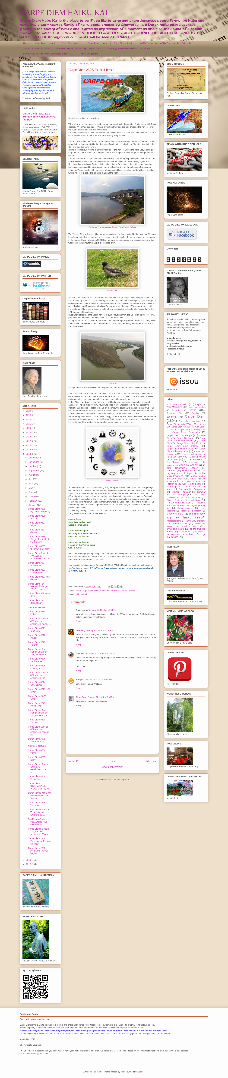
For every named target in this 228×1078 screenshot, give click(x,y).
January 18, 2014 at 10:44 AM (98, 679)
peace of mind (185, 532)
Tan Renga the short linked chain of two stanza (128, 48)
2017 (29, 441)
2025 (29, 411)
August (32, 475)
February (33, 501)
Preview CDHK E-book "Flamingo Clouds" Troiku (78, 48)
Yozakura (201, 502)
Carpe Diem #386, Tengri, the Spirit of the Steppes (38, 539)
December (33, 457)
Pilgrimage (172, 486)
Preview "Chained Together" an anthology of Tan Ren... (48, 54)
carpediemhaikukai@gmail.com (34, 1053)
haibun (195, 513)
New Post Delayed (37, 607)
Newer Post (74, 761)
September (34, 470)
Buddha (195, 413)
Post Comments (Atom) (118, 779)
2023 (29, 415)
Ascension (176, 410)
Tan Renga (179, 494)
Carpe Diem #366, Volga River (37, 777)
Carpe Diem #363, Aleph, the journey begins (38, 851)
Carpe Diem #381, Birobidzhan (37, 601)
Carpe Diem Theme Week (180, 448)
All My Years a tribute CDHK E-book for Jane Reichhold (165, 43)
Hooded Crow (112, 290)
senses (174, 537)
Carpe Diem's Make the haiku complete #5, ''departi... (39, 796)
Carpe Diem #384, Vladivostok (37, 564)
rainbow (189, 534)
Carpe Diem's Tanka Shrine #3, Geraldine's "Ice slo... (38, 768)
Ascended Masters (197, 407)
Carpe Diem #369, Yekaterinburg (37, 740)
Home (26, 43)
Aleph (78, 591)
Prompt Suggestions (89, 54)
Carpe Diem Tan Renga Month (186, 439)
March (31, 496)
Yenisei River (112, 383)
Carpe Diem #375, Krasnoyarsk (37, 667)
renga (203, 534)
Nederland (82, 594)
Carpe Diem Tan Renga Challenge (186, 436)
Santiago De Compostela (192, 489)
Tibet (198, 497)
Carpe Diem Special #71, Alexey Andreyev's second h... (38, 731)
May (30, 488)
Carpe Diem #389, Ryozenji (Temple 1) (39, 510)
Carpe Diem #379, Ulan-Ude (37, 629)
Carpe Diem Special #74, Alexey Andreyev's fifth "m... (39, 556)
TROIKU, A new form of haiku (36, 48)
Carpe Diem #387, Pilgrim (37, 524)
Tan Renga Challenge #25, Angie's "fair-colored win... (38, 822)
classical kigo (175, 513)
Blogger (140, 1072)
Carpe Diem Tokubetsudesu (186, 450)
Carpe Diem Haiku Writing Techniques (186, 424)
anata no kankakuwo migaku (184, 505)
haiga (169, 517)
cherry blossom (185, 508)
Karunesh (171, 470)
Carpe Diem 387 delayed (36, 531)
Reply (78, 621)
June (31, 483)
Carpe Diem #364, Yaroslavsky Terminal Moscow (39, 841)
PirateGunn (81, 697)
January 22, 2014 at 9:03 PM (101, 697)
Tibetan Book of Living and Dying (183, 500)
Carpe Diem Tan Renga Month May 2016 (186, 442)
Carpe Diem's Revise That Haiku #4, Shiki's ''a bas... (38, 812)
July (30, 479)
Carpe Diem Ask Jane (189, 421)
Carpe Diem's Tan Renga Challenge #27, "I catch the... (38, 652)
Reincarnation (106, 591)
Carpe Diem (87, 591)
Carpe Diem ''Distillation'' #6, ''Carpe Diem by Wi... (39, 786)
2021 (29, 423)
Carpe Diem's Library (97, 43)
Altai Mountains (174, 407)
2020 (29, 428)
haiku (96, 591)
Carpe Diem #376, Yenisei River (37, 660)
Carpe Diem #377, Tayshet (37, 643)
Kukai (203, 471)
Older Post (150, 761)
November (33, 462)
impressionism (174, 521)
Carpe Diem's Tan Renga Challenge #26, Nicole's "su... (38, 713)
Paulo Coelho (193, 481)
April (31, 492)
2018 (29, 436)
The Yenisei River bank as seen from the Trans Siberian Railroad (112, 227)
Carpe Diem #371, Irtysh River (37, 704)
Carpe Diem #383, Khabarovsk (37, 571)
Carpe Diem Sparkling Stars (192, 429)
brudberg (80, 630)
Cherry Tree (185, 454)
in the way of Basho (196, 521)
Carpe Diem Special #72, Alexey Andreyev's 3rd (38, 675)
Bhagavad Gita (174, 413)
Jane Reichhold (188, 465)
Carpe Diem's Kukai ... (124, 43)
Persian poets (194, 484)
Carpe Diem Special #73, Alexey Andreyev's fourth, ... (39, 621)
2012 (29, 864)
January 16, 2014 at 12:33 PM (102, 610)
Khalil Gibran (188, 470)
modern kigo (189, 526)
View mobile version (112, 767)
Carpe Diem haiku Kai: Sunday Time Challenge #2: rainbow (39, 116)
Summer (201, 492)
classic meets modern (191, 511)
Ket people (106, 297)
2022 (29, 419)
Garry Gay (182, 457)
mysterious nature (175, 529)
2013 (29, 860)
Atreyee (80, 679)
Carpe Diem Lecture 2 (71, 43)
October (32, 466)
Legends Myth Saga (181, 473)
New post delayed (37, 746)
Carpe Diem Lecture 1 (45, 43)
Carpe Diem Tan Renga (179, 435)
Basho (192, 410)
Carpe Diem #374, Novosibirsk (37, 683)
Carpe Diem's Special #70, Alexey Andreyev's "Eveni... (39, 831)
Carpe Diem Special (185, 432)
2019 (29, 432)
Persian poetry (174, 484)
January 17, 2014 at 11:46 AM (102, 653)
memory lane (180, 523)
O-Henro (191, 478)
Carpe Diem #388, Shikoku (37, 517)
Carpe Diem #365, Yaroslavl (37, 804)
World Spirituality (112, 480)
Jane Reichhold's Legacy (182, 468)
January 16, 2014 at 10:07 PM (99, 630)
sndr (123, 1072)
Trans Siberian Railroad (124, 591)
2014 (29, 454)
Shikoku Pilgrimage (181, 492)
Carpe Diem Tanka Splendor (183, 446)
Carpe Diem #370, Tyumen (37, 721)
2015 (29, 449)
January (32, 505)
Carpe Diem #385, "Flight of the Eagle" (39, 547)
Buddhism (171, 417)
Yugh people (124, 297)
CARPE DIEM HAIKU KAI (64, 12)
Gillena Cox (81, 653)
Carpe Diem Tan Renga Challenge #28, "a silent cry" (38, 586)
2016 (29, 445)
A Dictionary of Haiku (177, 404)
